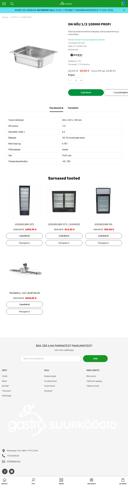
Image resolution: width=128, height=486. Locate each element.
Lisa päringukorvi (24, 243)
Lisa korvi (86, 92)
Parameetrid (56, 108)
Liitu (95, 358)
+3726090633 (13, 456)
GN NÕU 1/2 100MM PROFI (21, 17)
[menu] (4, 3)
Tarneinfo (73, 108)
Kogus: (71, 75)
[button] (33, 481)
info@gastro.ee (13, 461)
